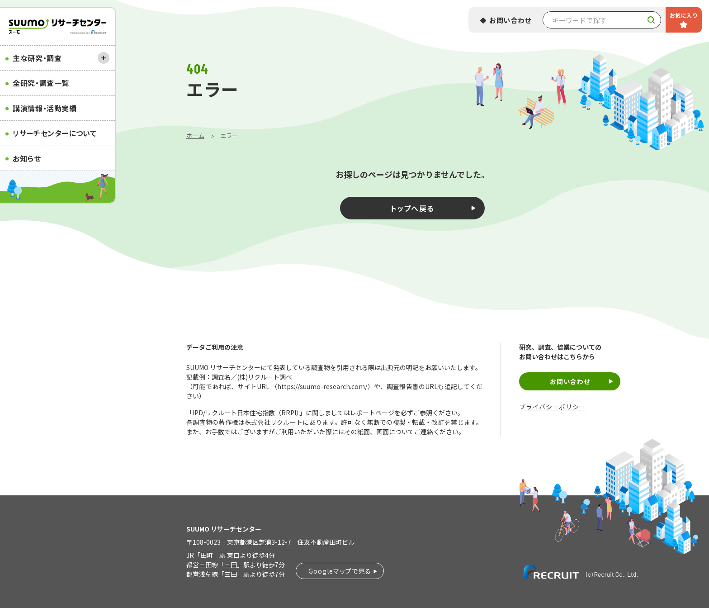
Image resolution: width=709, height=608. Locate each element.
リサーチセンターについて (55, 133)
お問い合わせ (510, 20)
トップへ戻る (413, 208)
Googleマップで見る (339, 570)
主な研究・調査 (37, 57)
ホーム (195, 135)
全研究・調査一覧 (41, 82)
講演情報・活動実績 (45, 108)
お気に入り (684, 15)
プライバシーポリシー (552, 407)
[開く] (103, 58)
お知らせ (27, 158)
